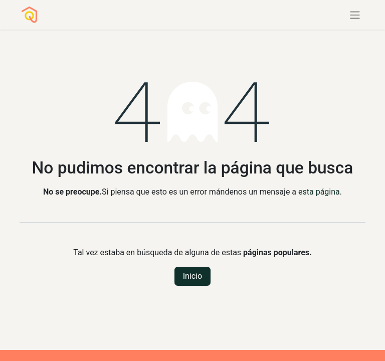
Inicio (192, 276)
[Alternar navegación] (354, 15)
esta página (319, 192)
